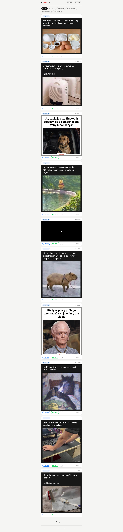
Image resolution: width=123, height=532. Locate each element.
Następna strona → (62, 522)
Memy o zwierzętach (71, 8)
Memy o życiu (52, 8)
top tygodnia (78, 2)
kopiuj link (78, 56)
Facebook (46, 56)
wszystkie (44, 8)
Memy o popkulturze (47, 11)
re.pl (45, 3)
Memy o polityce (58, 11)
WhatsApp (55, 56)
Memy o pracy (61, 8)
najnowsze (69, 2)
